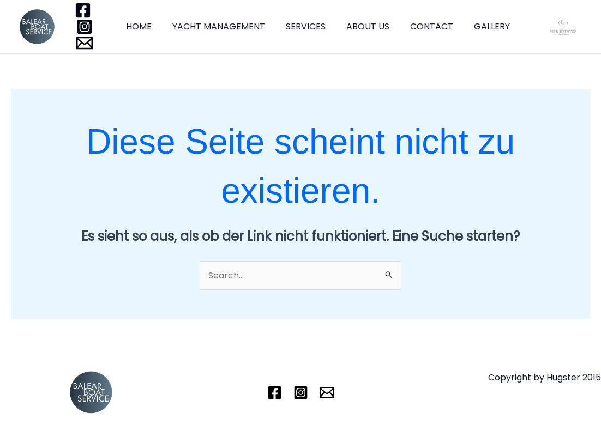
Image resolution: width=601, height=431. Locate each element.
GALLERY (474, 26)
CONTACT (416, 26)
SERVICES (297, 26)
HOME (137, 26)
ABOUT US (356, 26)
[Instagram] (84, 27)
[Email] (84, 43)
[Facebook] (83, 10)
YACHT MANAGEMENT (213, 26)
